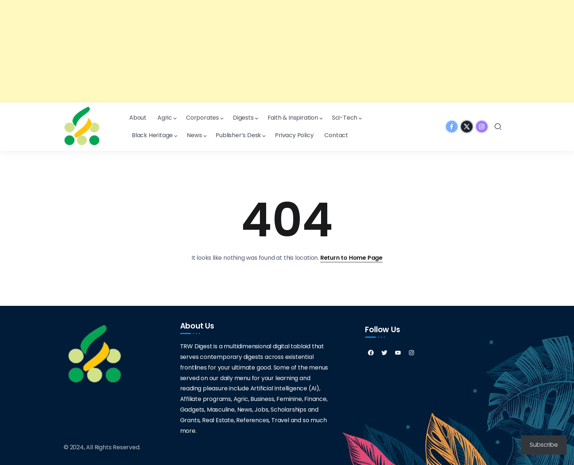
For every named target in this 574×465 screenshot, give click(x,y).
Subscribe (544, 444)
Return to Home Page (351, 258)
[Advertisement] (219, 51)
